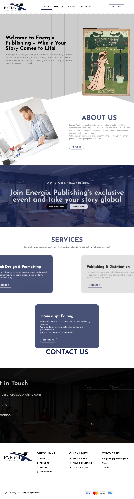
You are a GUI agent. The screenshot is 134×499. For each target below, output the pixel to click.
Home (46, 7)
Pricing (71, 7)
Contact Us (85, 7)
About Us (58, 7)
